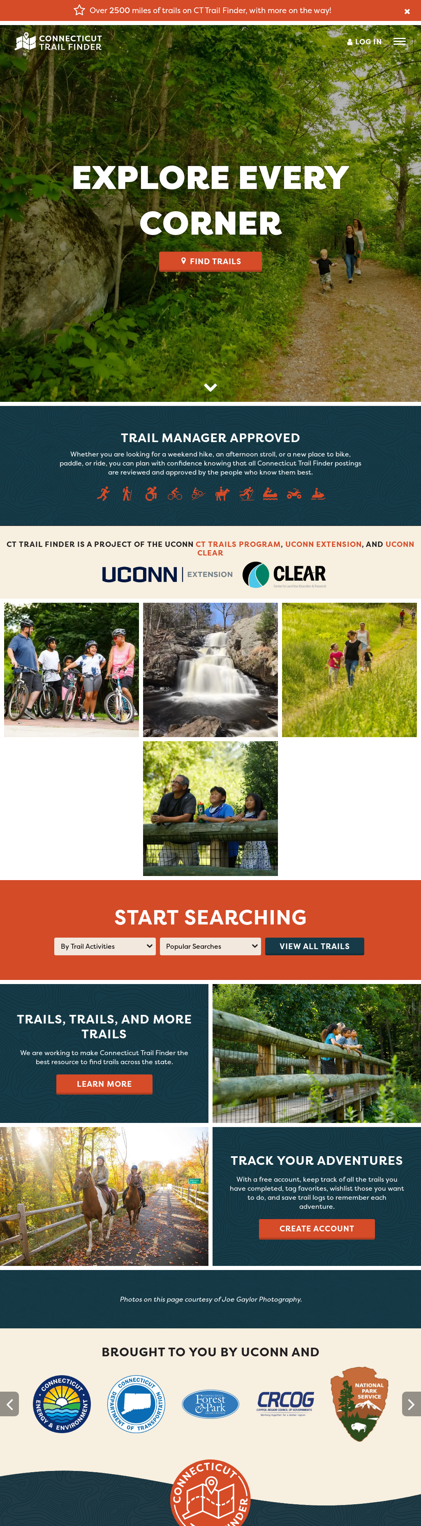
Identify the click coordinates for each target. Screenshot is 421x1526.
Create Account (317, 1228)
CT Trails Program (238, 544)
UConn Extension (323, 544)
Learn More (104, 1084)
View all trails (315, 946)
